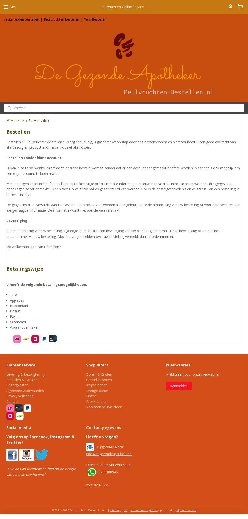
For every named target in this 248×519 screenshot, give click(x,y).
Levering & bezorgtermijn (26, 374)
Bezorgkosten (17, 385)
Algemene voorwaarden (25, 390)
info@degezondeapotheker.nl (109, 453)
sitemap (115, 510)
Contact (12, 401)
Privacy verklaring (19, 396)
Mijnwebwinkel (186, 510)
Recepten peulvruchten (104, 407)
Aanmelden (179, 385)
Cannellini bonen (99, 379)
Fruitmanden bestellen (21, 19)
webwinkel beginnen (144, 510)
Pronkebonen (96, 401)
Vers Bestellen (95, 19)
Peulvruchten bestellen (61, 19)
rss (125, 510)
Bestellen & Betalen (22, 379)
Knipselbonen (96, 385)
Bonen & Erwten (99, 374)
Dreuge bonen (97, 390)
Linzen (91, 396)
